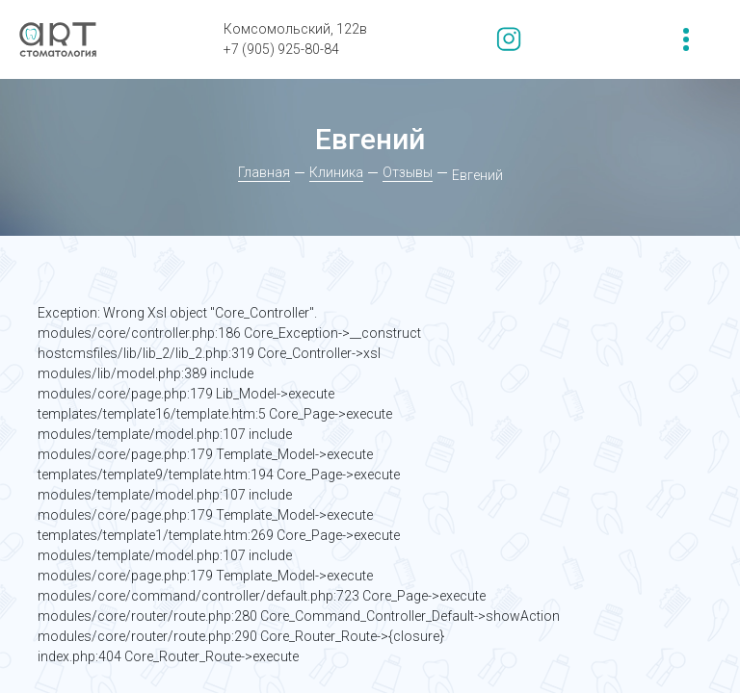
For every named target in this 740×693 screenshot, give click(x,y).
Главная (264, 172)
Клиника (336, 172)
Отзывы (408, 172)
